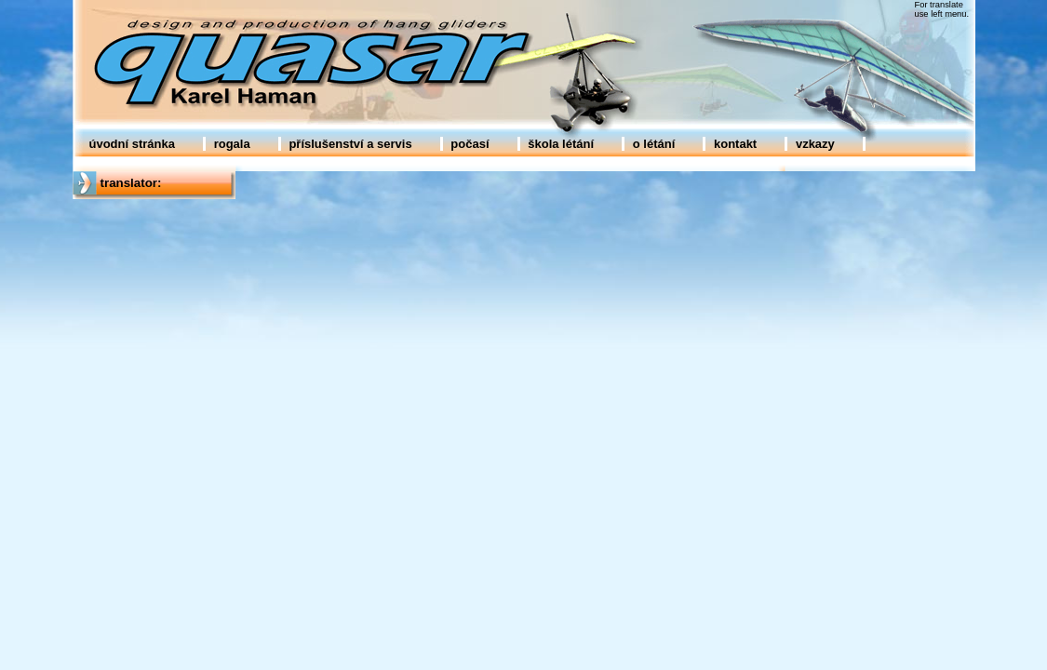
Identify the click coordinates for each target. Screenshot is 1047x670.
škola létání (561, 144)
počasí (469, 144)
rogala (232, 144)
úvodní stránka (132, 144)
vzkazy (815, 144)
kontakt (735, 144)
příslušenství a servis (350, 144)
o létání (654, 144)
